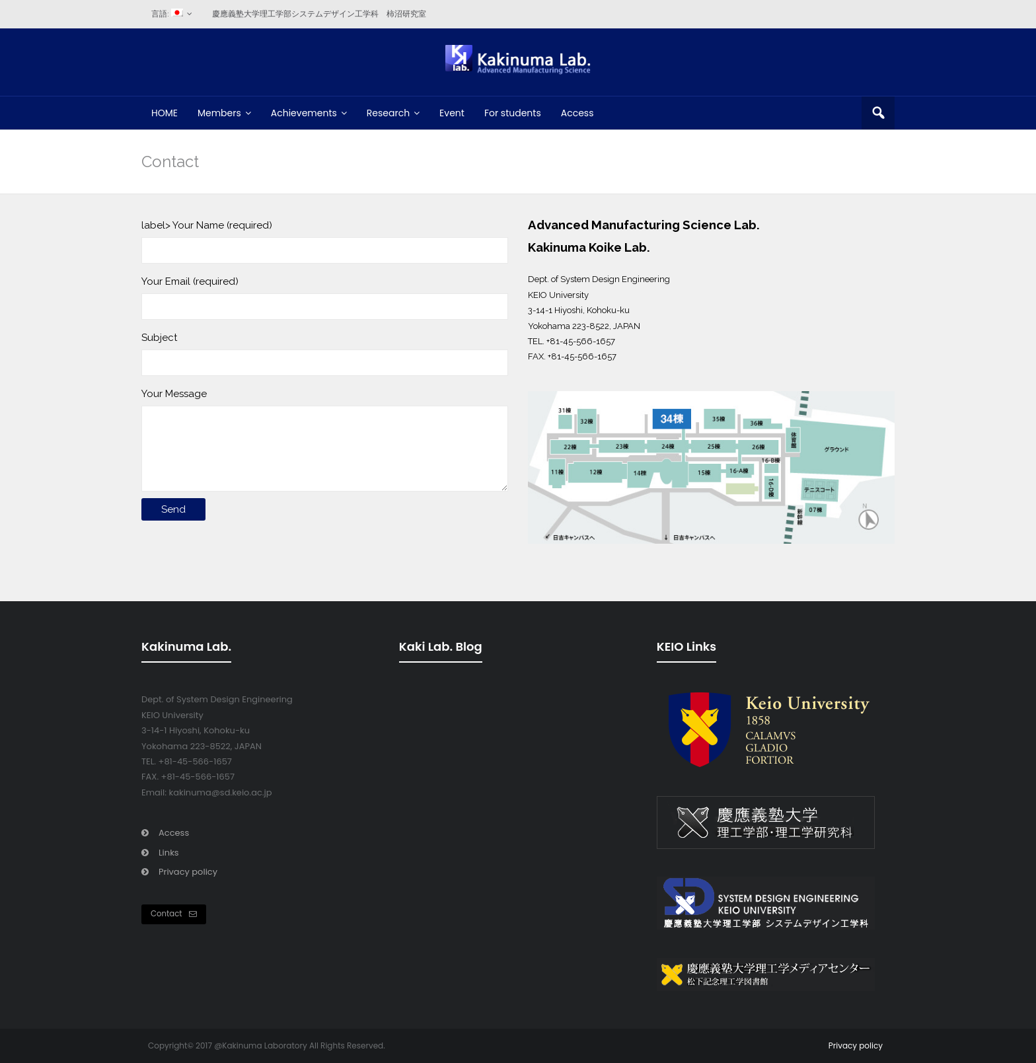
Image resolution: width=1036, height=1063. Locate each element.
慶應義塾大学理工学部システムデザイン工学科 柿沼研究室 (319, 13)
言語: (167, 13)
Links (169, 852)
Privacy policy (188, 871)
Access (174, 832)
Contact (174, 913)
